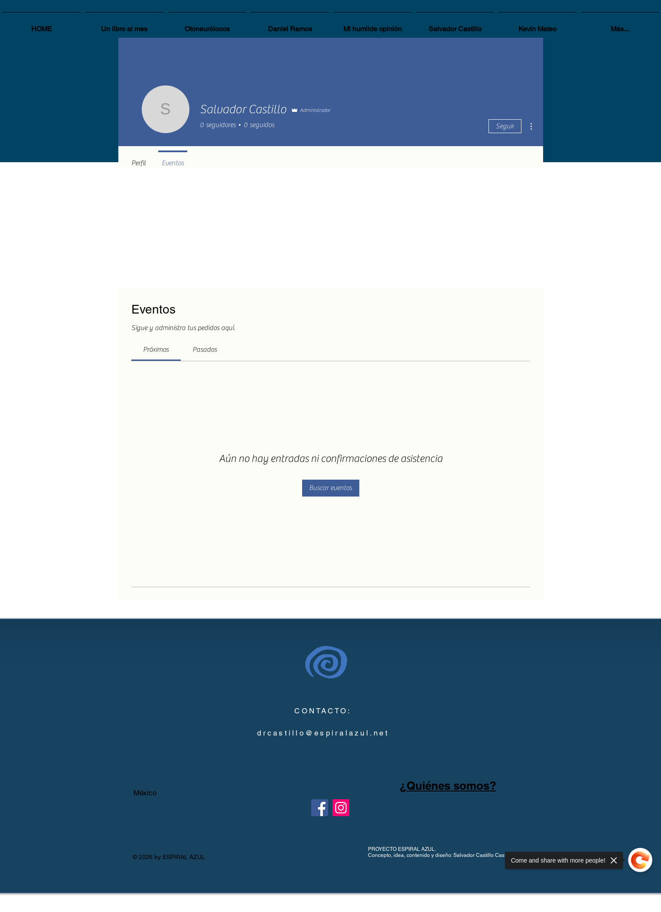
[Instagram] (340, 807)
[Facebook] (319, 807)
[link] (156, 349)
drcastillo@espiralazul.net (323, 733)
